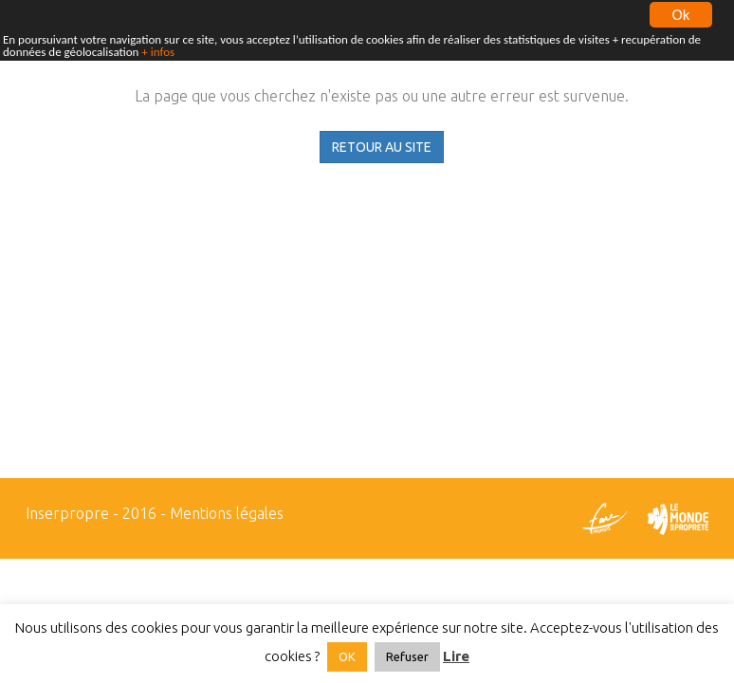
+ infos (157, 52)
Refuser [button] (407, 656)
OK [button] (347, 656)
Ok (681, 14)
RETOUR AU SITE (381, 147)
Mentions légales (227, 513)
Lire (456, 656)
